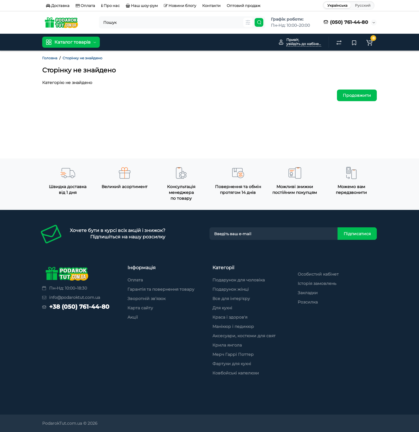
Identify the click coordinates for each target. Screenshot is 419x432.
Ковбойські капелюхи (235, 373)
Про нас (110, 5)
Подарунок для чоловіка (238, 280)
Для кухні (222, 307)
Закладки (308, 292)
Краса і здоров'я (229, 317)
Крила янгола (227, 345)
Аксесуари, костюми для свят (244, 335)
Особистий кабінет (318, 274)
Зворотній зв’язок (146, 298)
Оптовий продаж (243, 5)
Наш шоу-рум (142, 5)
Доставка (58, 5)
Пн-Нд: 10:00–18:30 (64, 288)
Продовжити (357, 95)
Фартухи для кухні (231, 363)
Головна (49, 58)
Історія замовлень (317, 283)
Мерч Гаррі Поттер (233, 354)
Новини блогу (180, 5)
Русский (362, 5)
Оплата (85, 5)
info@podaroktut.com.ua (71, 297)
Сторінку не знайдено (82, 58)
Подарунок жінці (230, 289)
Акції (132, 317)
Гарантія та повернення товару (160, 289)
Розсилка (308, 302)
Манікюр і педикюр (233, 326)
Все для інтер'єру (231, 298)
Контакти (211, 5)
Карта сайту (140, 307)
